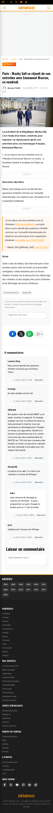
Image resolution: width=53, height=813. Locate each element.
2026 (5, 584)
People (5, 633)
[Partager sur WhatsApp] (29, 334)
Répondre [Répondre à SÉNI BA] (39, 458)
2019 (13, 590)
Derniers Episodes (9, 711)
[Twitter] (16, 2)
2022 (36, 584)
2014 (5, 595)
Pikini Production (9, 726)
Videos (5, 652)
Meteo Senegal (8, 670)
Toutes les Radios (9, 736)
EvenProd (6, 718)
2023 (28, 584)
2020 (5, 590)
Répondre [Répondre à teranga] (39, 401)
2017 (28, 590)
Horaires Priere (8, 677)
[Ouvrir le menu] (4, 8)
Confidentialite (8, 770)
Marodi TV (6, 714)
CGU (4, 774)
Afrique (5, 655)
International (7, 629)
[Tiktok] (26, 2)
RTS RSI (5, 752)
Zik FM (5, 744)
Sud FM (5, 748)
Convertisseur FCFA (10, 666)
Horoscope (7, 689)
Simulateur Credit (9, 696)
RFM (4, 740)
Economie (6, 625)
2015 (44, 590)
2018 (21, 590)
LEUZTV (5, 722)
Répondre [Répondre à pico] (39, 537)
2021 (44, 584)
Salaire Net (6, 673)
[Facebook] (11, 2)
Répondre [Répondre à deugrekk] (39, 482)
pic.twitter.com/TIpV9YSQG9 (29, 240)
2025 (13, 584)
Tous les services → (10, 700)
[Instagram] (23, 784)
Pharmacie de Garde (10, 681)
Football (5, 640)
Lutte (4, 644)
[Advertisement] (26, 34)
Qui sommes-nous (9, 762)
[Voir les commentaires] (39, 334)
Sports (5, 636)
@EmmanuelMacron (25, 224)
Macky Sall (27, 293)
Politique (6, 614)
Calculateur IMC (8, 685)
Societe (5, 617)
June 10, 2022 (41, 247)
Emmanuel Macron (11, 293)
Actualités (9, 64)
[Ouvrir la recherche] (48, 8)
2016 (36, 590)
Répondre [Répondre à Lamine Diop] (39, 380)
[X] (10, 784)
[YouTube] (21, 2)
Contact (5, 766)
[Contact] (3, 2)
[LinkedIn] (29, 784)
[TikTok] (35, 784)
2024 (21, 584)
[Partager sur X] (21, 334)
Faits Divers (7, 648)
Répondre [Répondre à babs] (41, 515)
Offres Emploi (8, 693)
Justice (5, 621)
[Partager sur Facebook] (12, 334)
